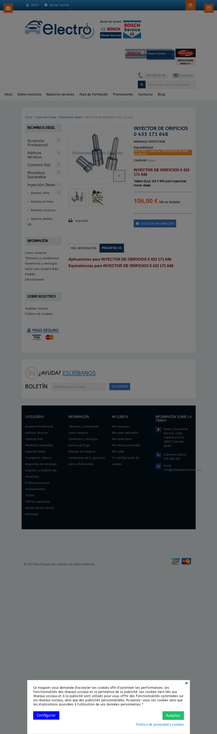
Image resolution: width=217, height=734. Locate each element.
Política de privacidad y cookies (160, 725)
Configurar (46, 715)
